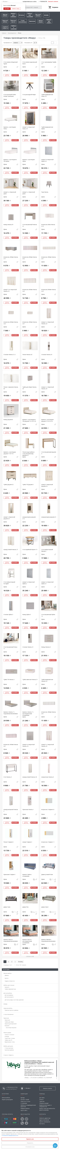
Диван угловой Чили (47, 874)
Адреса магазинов (44, 1120)
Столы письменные (22, 21)
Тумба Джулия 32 (8, 484)
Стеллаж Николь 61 (46, 354)
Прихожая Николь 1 (28, 809)
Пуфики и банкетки (10, 981)
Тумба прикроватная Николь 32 (47, 680)
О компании (24, 1103)
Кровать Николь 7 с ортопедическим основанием (28, 713)
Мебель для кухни (49, 21)
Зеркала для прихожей (10, 1023)
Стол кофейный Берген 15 (29, 549)
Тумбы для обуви (9, 1022)
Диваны (7, 975)
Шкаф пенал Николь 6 (47, 777)
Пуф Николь (44, 192)
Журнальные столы (10, 1042)
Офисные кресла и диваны (11, 1010)
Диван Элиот (45, 907)
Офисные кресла (13, 21)
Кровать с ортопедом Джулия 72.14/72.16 (47, 420)
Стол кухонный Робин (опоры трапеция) (10, 95)
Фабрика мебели (25, 1108)
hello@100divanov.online (29, 1)
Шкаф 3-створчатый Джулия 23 (9, 517)
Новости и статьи (25, 1101)
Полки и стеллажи (9, 1034)
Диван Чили (7, 907)
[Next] (15, 961)
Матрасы (21, 15)
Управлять (30, 1143)
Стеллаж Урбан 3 (8, 614)
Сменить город (15, 8)
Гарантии (41, 1101)
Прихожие (7, 1020)
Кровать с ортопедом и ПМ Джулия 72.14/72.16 (29, 420)
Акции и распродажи (7, 1099)
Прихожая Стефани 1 (10, 874)
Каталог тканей (25, 1099)
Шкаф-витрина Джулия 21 (48, 517)
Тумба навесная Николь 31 (30, 679)
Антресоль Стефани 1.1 (48, 842)
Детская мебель (38, 15)
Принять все (30, 1139)
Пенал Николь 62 (27, 354)
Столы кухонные (9, 1048)
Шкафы (46, 15)
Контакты (42, 1123)
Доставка (41, 1097)
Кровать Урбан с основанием (27, 875)
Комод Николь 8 (46, 647)
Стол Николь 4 (8, 777)
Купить (16, 75)
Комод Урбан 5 (26, 614)
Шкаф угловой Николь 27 (11, 549)
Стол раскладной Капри (29, 94)
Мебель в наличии (13, 27)
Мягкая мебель (5, 15)
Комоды (7, 1036)
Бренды (23, 1097)
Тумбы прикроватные (10, 989)
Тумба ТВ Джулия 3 (28, 484)
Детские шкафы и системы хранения (14, 1000)
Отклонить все (30, 1147)
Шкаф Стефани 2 (27, 842)
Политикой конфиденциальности (10, 1135)
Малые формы (41, 21)
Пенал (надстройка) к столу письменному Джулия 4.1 (28, 453)
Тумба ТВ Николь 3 (9, 679)
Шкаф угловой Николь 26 (29, 777)
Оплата (41, 1099)
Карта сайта (24, 1110)
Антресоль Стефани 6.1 (48, 809)
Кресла (6, 978)
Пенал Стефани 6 (8, 842)
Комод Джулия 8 (8, 419)
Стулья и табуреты (5, 27)
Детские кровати (9, 997)
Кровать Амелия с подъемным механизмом (48, 940)
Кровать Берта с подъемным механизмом (11, 940)
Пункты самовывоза (44, 1122)
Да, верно (7, 8)
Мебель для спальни (13, 15)
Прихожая (32, 21)
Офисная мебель (5, 21)
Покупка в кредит (44, 1103)
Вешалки (7, 1025)
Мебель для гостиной (30, 15)
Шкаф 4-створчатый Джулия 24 (47, 485)
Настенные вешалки (11, 1027)
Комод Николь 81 (8, 224)
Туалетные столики (10, 1038)
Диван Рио (25, 907)
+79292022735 (43, 1)
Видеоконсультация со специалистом (45, 1105)
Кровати (7, 987)
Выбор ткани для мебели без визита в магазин (47, 1109)
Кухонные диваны (9, 1050)
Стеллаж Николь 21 (27, 647)
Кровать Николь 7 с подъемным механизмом (11, 712)
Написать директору (44, 1118)
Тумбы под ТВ (8, 1040)
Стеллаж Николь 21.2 (9, 354)
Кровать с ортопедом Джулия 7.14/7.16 (10, 452)
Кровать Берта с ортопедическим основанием (27, 941)
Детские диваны (9, 995)
